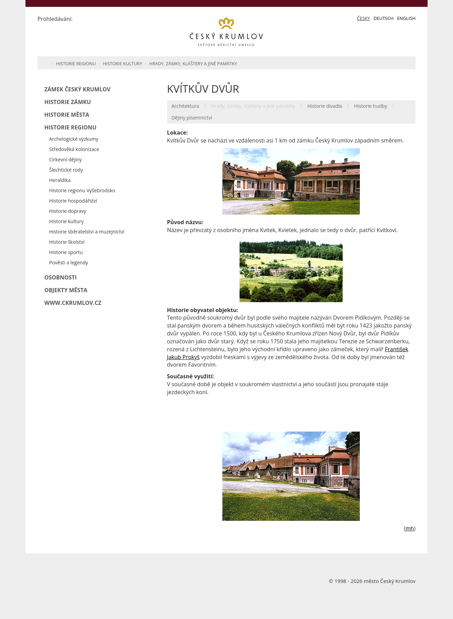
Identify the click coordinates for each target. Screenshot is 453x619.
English (406, 18)
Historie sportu (66, 252)
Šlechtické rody (66, 170)
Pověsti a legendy (68, 262)
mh (410, 528)
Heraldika (59, 180)
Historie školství (67, 242)
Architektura (185, 106)
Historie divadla (324, 106)
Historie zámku (67, 102)
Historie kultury (122, 63)
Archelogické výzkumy (73, 139)
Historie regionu (76, 63)
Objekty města (65, 290)
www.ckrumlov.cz (72, 303)
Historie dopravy (67, 211)
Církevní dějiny (65, 159)
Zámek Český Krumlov (77, 89)
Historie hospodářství (73, 200)
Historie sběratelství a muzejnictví (86, 231)
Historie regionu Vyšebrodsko (82, 190)
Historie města (66, 114)
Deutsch (384, 18)
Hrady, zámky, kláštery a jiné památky (193, 63)
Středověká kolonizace (74, 149)
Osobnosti (60, 277)
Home (45, 62)
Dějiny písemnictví (192, 117)
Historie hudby (370, 106)
